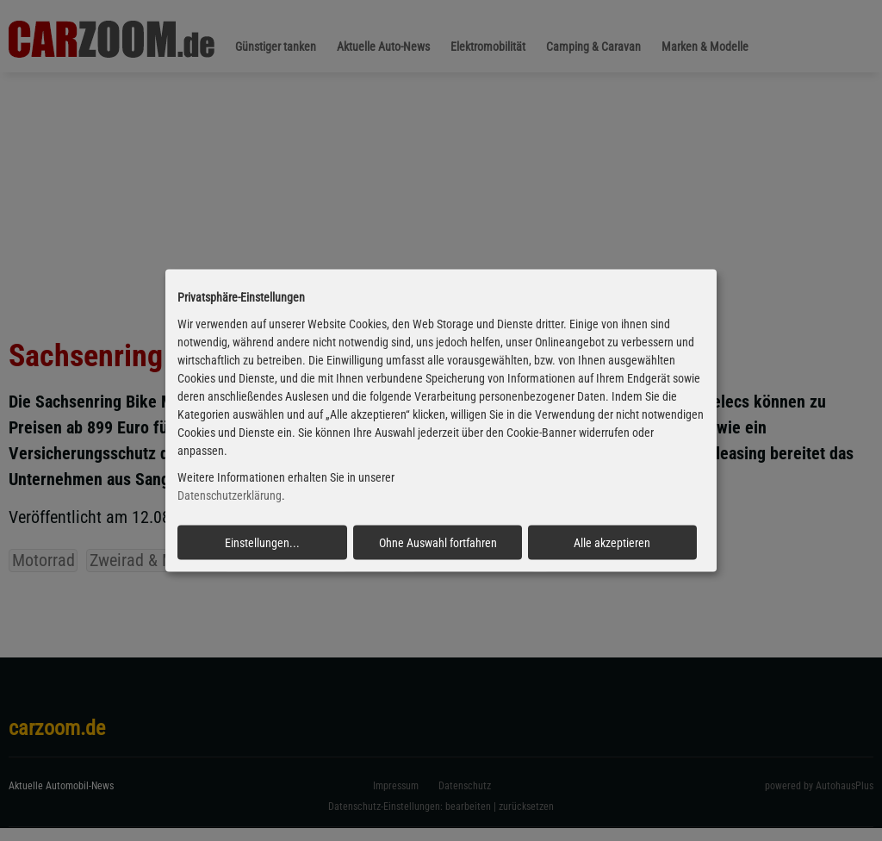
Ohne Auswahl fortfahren (438, 542)
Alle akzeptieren (612, 542)
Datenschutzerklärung (229, 495)
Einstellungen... (262, 542)
